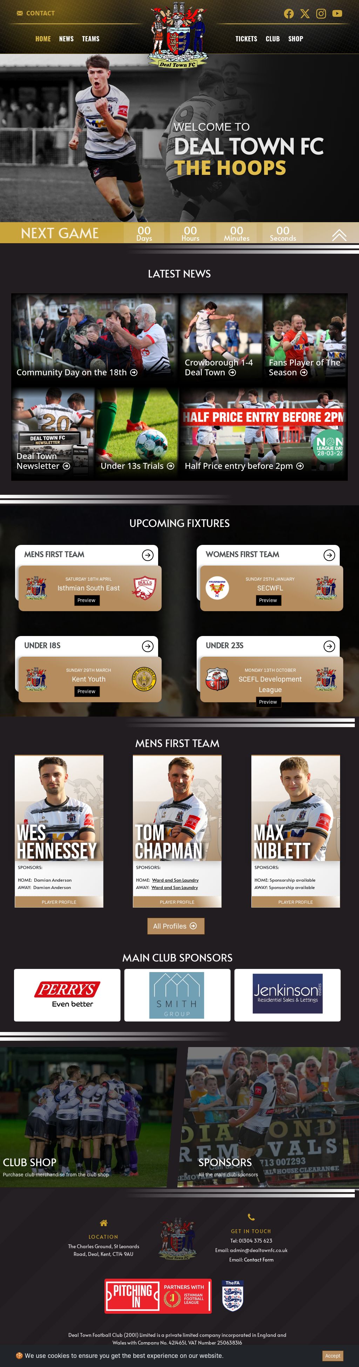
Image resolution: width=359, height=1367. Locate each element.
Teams (91, 38)
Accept (332, 1356)
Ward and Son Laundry (175, 880)
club (273, 38)
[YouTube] (337, 13)
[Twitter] (305, 13)
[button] (147, 555)
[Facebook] (289, 13)
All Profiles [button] (176, 926)
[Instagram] (321, 13)
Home (43, 38)
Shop (295, 38)
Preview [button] (87, 600)
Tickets (246, 38)
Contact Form (258, 1259)
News (66, 38)
